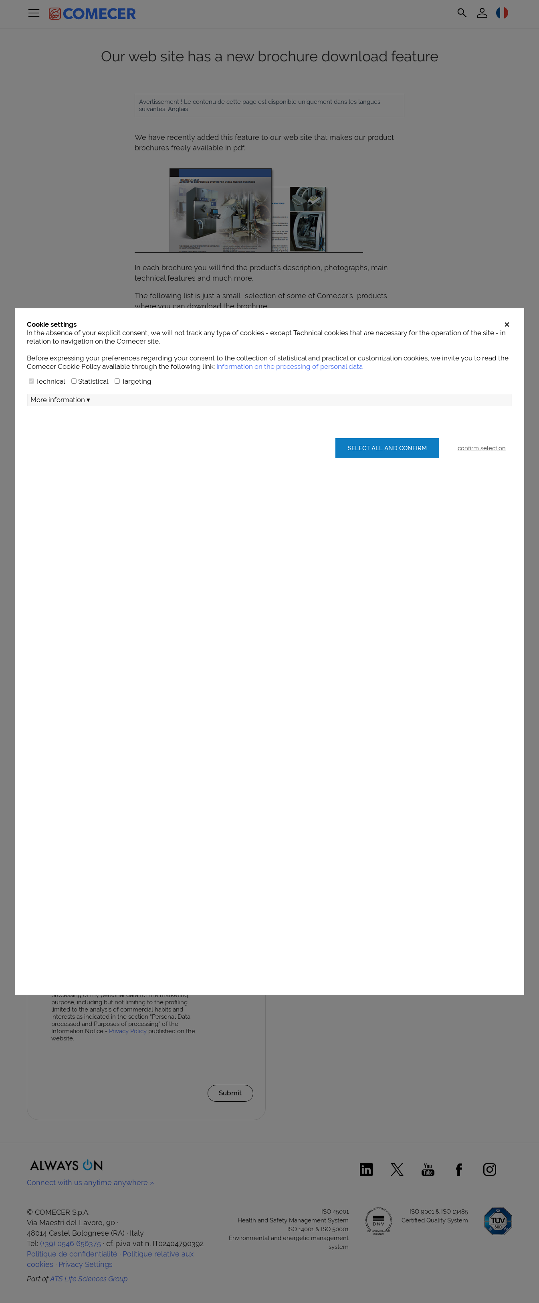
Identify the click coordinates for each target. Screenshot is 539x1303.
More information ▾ (60, 417)
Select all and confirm (386, 465)
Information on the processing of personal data (289, 384)
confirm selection (482, 465)
